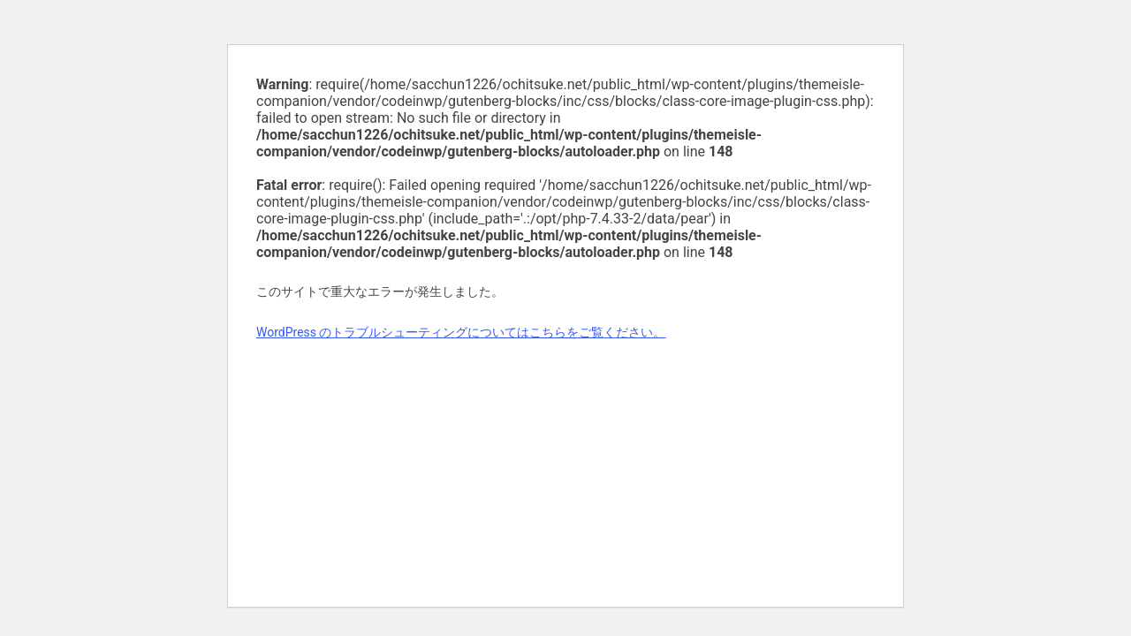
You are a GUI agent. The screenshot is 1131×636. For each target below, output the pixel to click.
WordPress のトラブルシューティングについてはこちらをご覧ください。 (461, 332)
